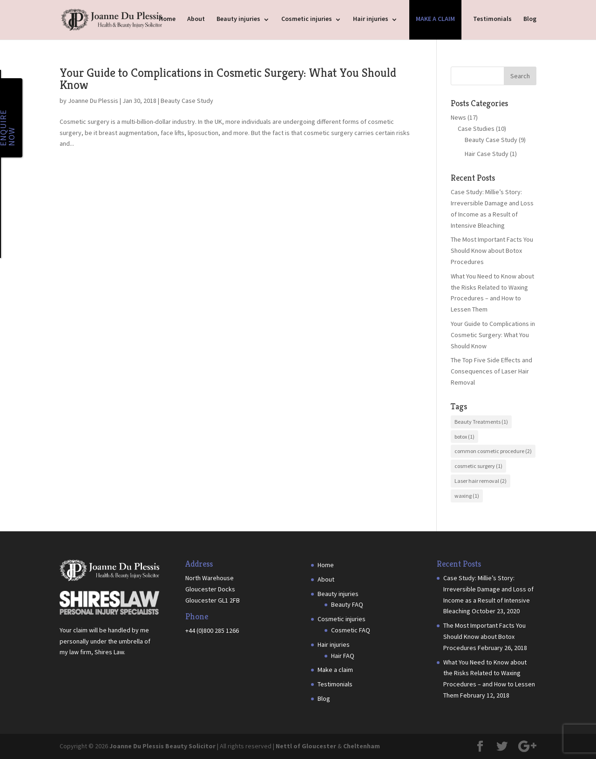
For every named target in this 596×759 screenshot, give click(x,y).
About (196, 18)
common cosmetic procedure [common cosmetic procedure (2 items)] (493, 450)
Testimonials (492, 18)
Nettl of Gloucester (306, 746)
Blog (529, 18)
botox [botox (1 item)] (464, 436)
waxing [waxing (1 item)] (466, 495)
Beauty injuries (238, 18)
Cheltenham (361, 746)
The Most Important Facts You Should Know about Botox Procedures (492, 250)
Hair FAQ (342, 655)
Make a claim (435, 18)
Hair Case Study (486, 153)
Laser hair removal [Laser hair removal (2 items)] (480, 480)
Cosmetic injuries (306, 18)
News (458, 117)
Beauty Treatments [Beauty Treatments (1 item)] (481, 421)
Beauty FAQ (347, 604)
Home (167, 18)
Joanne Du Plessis (93, 100)
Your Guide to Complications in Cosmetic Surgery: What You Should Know (228, 78)
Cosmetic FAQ (350, 630)
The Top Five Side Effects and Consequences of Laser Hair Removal (491, 371)
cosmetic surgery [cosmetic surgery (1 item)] (478, 465)
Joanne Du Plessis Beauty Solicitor (162, 746)
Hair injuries (370, 18)
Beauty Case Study (187, 100)
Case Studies (476, 128)
